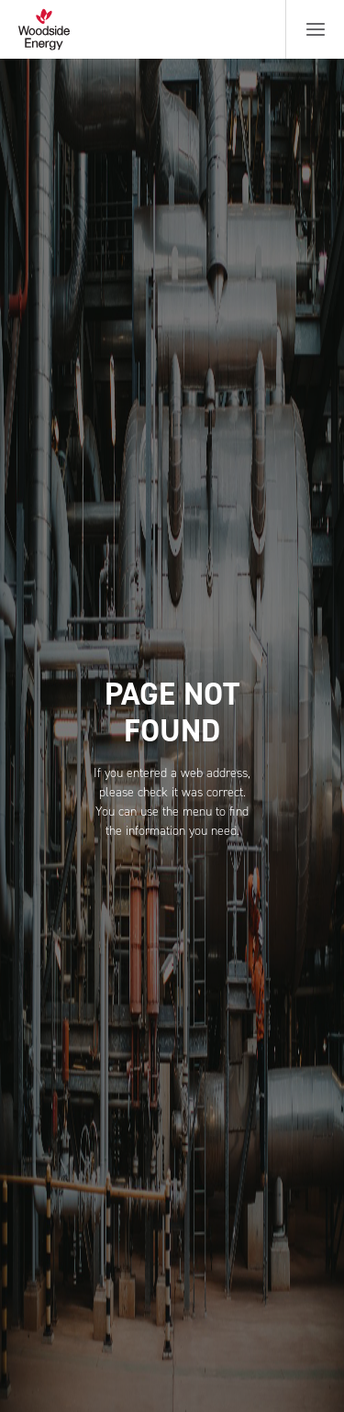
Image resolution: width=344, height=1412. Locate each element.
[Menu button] (316, 29)
